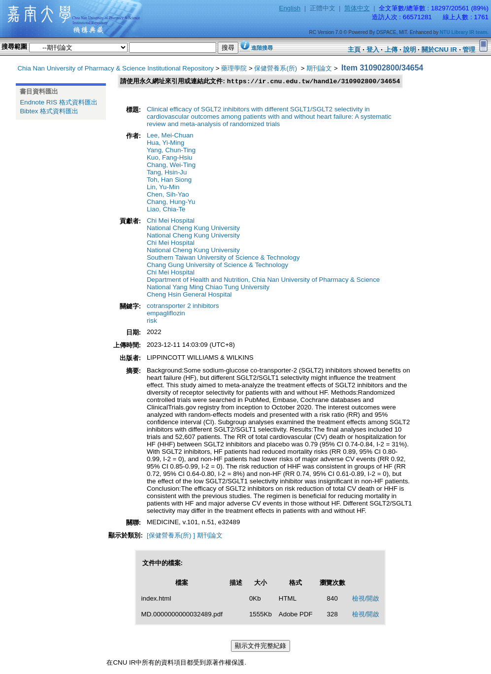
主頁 (354, 49)
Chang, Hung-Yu (171, 202)
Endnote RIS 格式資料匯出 (58, 102)
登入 (372, 49)
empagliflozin (166, 313)
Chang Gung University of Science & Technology (217, 265)
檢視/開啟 (366, 599)
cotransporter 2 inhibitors (183, 306)
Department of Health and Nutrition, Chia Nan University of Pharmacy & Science (263, 280)
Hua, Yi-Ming (165, 143)
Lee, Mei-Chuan (170, 135)
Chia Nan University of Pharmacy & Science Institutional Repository (115, 68)
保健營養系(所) (276, 68)
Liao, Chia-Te (166, 209)
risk (152, 321)
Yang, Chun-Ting (171, 150)
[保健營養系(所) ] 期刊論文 (185, 535)
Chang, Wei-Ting (171, 165)
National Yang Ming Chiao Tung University (208, 287)
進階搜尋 (262, 48)
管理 (468, 49)
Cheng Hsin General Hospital (189, 295)
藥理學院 (234, 68)
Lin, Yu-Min (163, 187)
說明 (409, 49)
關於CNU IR (439, 49)
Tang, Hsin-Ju (167, 172)
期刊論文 (319, 68)
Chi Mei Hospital (171, 221)
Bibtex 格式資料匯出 (49, 111)
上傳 (391, 49)
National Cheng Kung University (193, 228)
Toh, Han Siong (169, 180)
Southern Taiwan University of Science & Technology (223, 258)
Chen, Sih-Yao (168, 195)
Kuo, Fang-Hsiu (170, 158)
